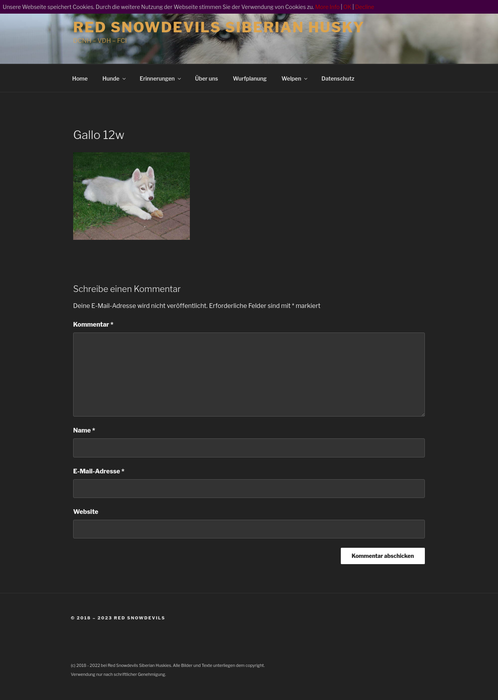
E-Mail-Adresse (98, 471)
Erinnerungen (161, 78)
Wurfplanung (250, 78)
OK (348, 7)
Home (80, 78)
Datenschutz (337, 78)
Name (84, 430)
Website (85, 511)
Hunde (114, 78)
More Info (327, 7)
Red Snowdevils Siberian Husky (219, 27)
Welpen (295, 78)
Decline (364, 7)
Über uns (206, 78)
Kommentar (93, 324)
